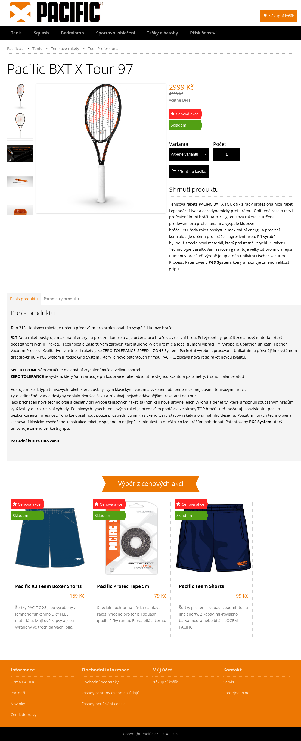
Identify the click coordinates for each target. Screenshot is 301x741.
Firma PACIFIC (23, 682)
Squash (41, 33)
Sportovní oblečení (115, 33)
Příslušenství (203, 33)
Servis (228, 682)
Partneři (18, 692)
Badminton (72, 33)
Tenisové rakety (65, 48)
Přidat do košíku (189, 171)
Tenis (16, 33)
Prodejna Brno (236, 692)
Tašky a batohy (162, 33)
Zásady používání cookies (105, 703)
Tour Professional (104, 48)
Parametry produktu (62, 298)
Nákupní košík (278, 15)
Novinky (18, 703)
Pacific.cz (15, 48)
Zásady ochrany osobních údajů (110, 692)
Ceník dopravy (23, 714)
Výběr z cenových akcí (150, 483)
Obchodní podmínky (100, 682)
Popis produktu (24, 298)
